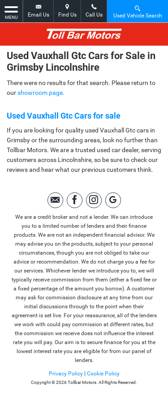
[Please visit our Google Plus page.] (113, 200)
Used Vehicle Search (137, 11)
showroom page (40, 92)
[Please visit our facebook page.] (74, 200)
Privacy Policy (66, 373)
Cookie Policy (103, 373)
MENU (11, 12)
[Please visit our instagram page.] (94, 200)
